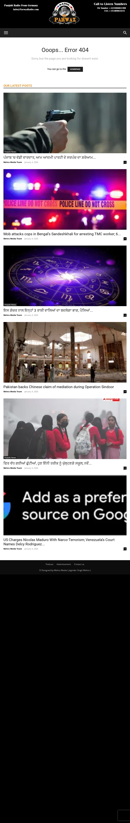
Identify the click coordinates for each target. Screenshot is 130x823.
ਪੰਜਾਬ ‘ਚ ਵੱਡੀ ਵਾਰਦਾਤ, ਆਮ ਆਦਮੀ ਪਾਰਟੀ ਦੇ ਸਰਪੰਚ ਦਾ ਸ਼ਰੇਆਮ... (49, 157)
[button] (5, 32)
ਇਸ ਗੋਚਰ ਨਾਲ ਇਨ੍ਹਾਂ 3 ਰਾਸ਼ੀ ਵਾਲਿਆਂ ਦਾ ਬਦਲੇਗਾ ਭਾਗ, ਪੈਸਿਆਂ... (48, 310)
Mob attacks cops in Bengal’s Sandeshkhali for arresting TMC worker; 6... (62, 234)
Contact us (79, 564)
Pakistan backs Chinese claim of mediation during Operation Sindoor (58, 387)
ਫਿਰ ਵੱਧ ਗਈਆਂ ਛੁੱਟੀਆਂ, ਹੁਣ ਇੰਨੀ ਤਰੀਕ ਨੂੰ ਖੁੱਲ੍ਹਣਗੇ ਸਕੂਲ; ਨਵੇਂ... (47, 463)
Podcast (49, 564)
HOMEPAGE (75, 69)
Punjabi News (10, 151)
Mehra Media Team (12, 162)
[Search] (125, 32)
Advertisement (64, 564)
